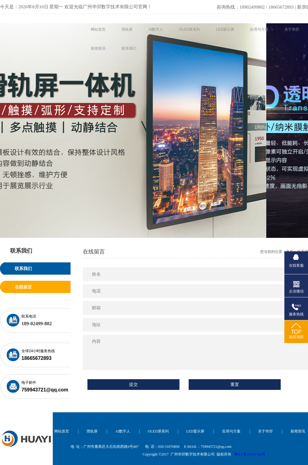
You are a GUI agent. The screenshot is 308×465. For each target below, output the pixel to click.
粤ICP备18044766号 (250, 454)
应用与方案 (231, 431)
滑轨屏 (92, 431)
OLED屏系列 (158, 431)
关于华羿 (265, 431)
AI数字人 (122, 431)
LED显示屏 (195, 431)
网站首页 (61, 431)
